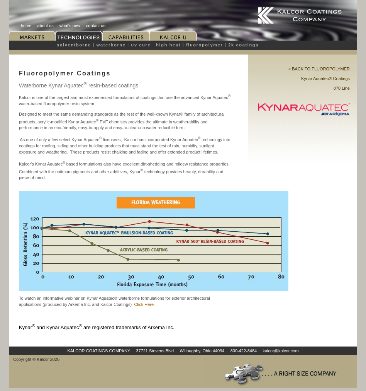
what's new (69, 25)
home (26, 25)
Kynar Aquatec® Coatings (325, 78)
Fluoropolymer (204, 45)
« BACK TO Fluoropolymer (319, 69)
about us (45, 25)
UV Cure (141, 45)
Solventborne (74, 45)
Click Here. (144, 304)
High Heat (168, 45)
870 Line (342, 88)
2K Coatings (243, 45)
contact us (95, 25)
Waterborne (111, 45)
